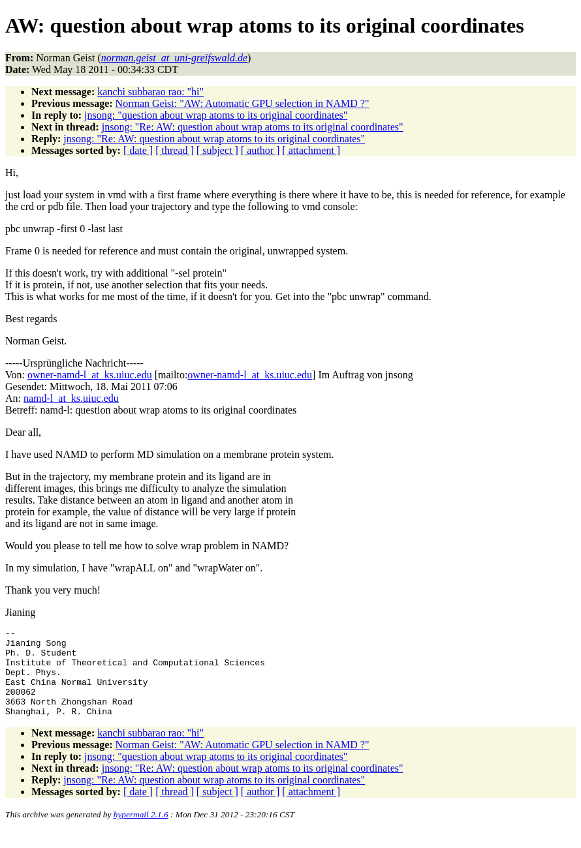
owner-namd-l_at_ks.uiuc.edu (89, 374)
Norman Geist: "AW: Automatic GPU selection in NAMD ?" (242, 103)
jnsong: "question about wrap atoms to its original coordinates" (215, 115)
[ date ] (138, 150)
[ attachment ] (311, 150)
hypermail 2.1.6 (141, 832)
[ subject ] (217, 150)
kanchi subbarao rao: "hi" (150, 91)
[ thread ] (174, 150)
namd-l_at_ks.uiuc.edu (71, 398)
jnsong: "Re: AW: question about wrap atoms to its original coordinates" (252, 126)
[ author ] (260, 150)
